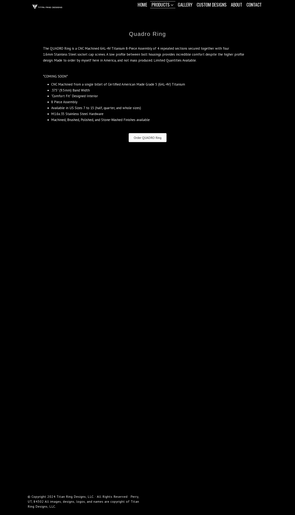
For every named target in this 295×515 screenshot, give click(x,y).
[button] (148, 137)
